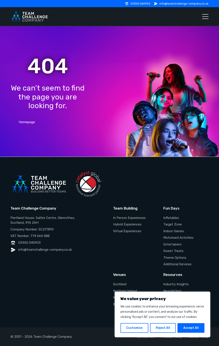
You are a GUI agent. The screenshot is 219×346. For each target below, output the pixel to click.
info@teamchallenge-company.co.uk (184, 3)
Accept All (191, 328)
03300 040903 (140, 3)
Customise (134, 328)
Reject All (163, 328)
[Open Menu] (205, 16)
